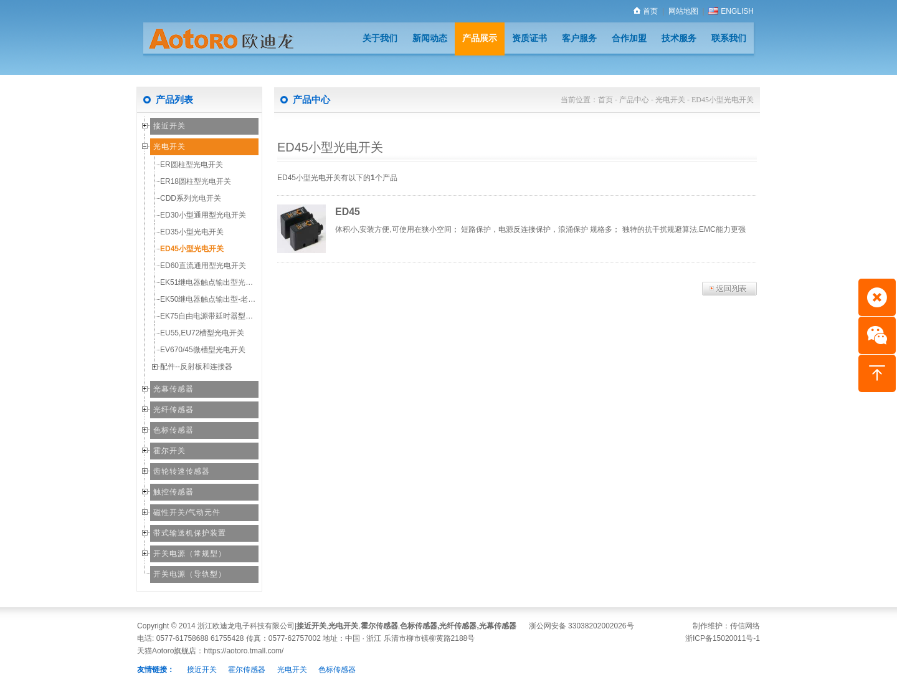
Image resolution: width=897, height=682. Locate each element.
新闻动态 (429, 38)
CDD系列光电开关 (190, 198)
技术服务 (679, 38)
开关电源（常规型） (189, 553)
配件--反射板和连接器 (196, 366)
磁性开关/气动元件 (187, 512)
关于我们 (380, 38)
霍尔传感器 (379, 626)
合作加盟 (629, 38)
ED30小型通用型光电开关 (203, 215)
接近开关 (169, 126)
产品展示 (479, 38)
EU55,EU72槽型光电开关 (202, 333)
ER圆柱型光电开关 (191, 164)
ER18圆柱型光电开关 (195, 181)
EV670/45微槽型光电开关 (202, 349)
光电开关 (169, 146)
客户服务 (579, 38)
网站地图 (683, 11)
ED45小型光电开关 (192, 248)
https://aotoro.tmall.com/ (243, 650)
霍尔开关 (169, 450)
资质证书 (529, 38)
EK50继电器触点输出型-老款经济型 (219, 299)
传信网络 (745, 626)
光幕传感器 (173, 389)
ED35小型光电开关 (192, 232)
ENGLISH (731, 11)
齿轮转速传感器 (181, 471)
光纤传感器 (173, 409)
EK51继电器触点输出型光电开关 (214, 282)
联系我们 (728, 38)
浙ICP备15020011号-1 (722, 638)
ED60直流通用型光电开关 (203, 265)
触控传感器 (173, 491)
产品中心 (634, 99)
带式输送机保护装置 (189, 533)
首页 (646, 11)
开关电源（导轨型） (189, 574)
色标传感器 (173, 430)
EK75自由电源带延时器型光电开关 (217, 316)
